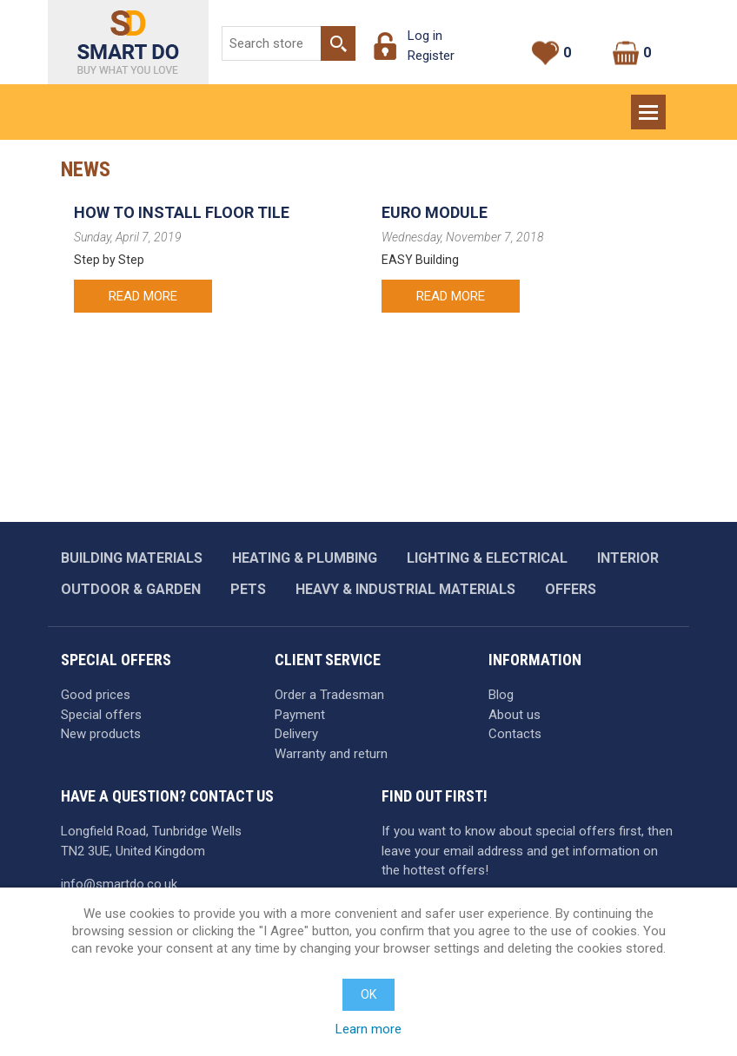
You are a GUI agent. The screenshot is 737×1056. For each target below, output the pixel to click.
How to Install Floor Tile (181, 212)
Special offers (101, 715)
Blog (501, 695)
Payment (300, 715)
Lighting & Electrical (487, 558)
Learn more (368, 1029)
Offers (570, 589)
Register (431, 55)
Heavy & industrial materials (405, 589)
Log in (425, 35)
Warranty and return (331, 754)
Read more (143, 296)
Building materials (132, 558)
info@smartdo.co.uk (119, 884)
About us (514, 715)
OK (368, 994)
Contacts (514, 734)
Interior (628, 558)
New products (101, 734)
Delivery (296, 734)
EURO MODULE (435, 212)
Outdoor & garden (131, 589)
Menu (650, 104)
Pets (248, 589)
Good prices (95, 695)
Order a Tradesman (329, 695)
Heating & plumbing (304, 558)
